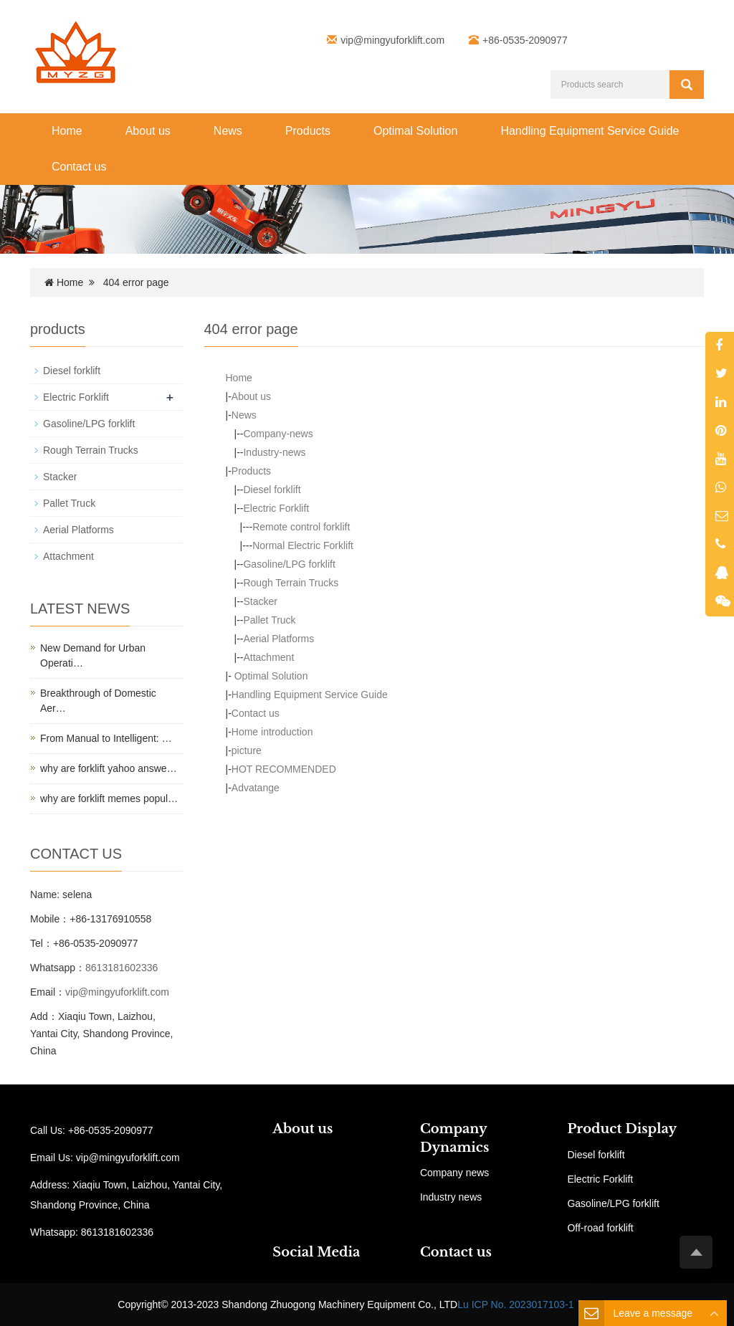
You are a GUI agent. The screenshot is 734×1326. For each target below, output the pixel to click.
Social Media (316, 1252)
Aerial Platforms (278, 638)
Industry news (451, 1197)
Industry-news (274, 452)
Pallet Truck (269, 620)
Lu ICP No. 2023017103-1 (515, 1304)
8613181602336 (121, 967)
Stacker (260, 601)
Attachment (268, 657)
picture (247, 750)
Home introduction (272, 732)
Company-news (278, 433)
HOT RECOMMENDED (284, 769)
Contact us (79, 167)
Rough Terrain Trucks (290, 582)
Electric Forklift (276, 508)
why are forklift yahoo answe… (108, 768)
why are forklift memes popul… (109, 798)
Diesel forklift (271, 489)
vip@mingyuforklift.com (392, 40)
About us (148, 131)
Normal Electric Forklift (302, 545)
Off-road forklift (600, 1228)
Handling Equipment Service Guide (589, 131)
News (228, 131)
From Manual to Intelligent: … (106, 738)
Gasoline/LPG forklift (289, 564)
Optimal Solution (415, 131)
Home (67, 131)
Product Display (622, 1129)
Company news (455, 1172)
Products (307, 131)
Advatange (256, 787)
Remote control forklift (301, 527)
